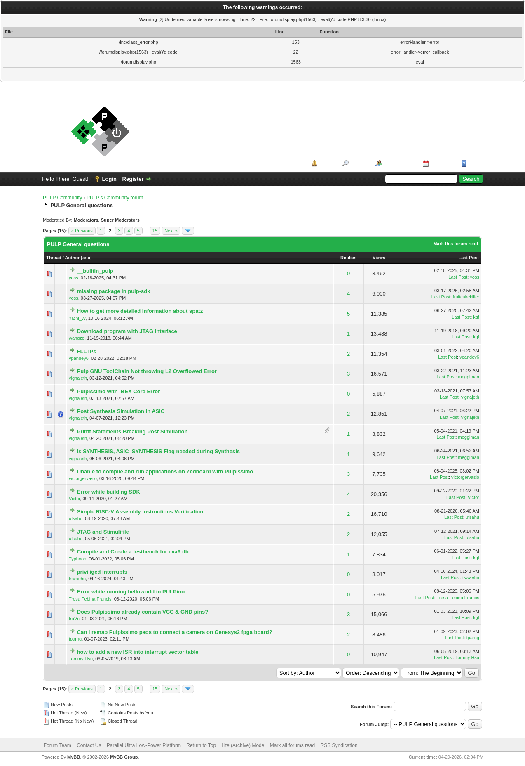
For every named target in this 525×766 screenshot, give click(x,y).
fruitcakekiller (466, 296)
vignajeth (78, 378)
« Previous (82, 230)
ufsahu (75, 518)
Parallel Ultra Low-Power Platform (144, 745)
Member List (399, 163)
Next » (171, 230)
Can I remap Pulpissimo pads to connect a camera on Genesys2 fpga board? (174, 632)
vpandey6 (79, 358)
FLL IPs (86, 351)
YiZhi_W (77, 318)
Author (72, 257)
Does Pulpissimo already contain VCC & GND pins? (143, 612)
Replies (348, 257)
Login (109, 179)
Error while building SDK (108, 492)
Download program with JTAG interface (127, 331)
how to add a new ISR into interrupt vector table (138, 652)
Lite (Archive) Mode (242, 745)
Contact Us (89, 745)
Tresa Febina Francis (90, 598)
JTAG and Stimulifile (103, 532)
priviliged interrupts (102, 572)
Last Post (468, 257)
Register (133, 179)
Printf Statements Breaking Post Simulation (132, 431)
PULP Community (62, 198)
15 (154, 230)
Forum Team (57, 745)
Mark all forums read (292, 745)
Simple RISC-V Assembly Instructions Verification (140, 511)
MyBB (73, 756)
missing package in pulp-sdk (113, 291)
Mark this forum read (455, 243)
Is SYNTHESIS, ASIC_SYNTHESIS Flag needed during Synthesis (158, 451)
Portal (327, 163)
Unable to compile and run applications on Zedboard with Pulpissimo (165, 471)
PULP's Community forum (115, 198)
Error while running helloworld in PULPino (131, 592)
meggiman (468, 376)
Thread (53, 257)
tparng (75, 638)
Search (359, 163)
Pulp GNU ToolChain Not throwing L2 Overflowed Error (147, 371)
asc (86, 257)
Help (474, 163)
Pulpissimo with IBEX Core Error (118, 391)
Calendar (442, 163)
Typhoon (77, 558)
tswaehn (77, 578)
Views (379, 257)
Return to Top (201, 745)
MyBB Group (124, 756)
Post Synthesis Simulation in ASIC (121, 411)
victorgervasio (83, 478)
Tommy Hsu (81, 658)
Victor (74, 498)
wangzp (76, 338)
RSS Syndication (339, 745)
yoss (73, 277)
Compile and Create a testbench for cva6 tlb (133, 551)
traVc (74, 618)
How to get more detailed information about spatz (140, 311)
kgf (476, 316)
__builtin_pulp (95, 271)
